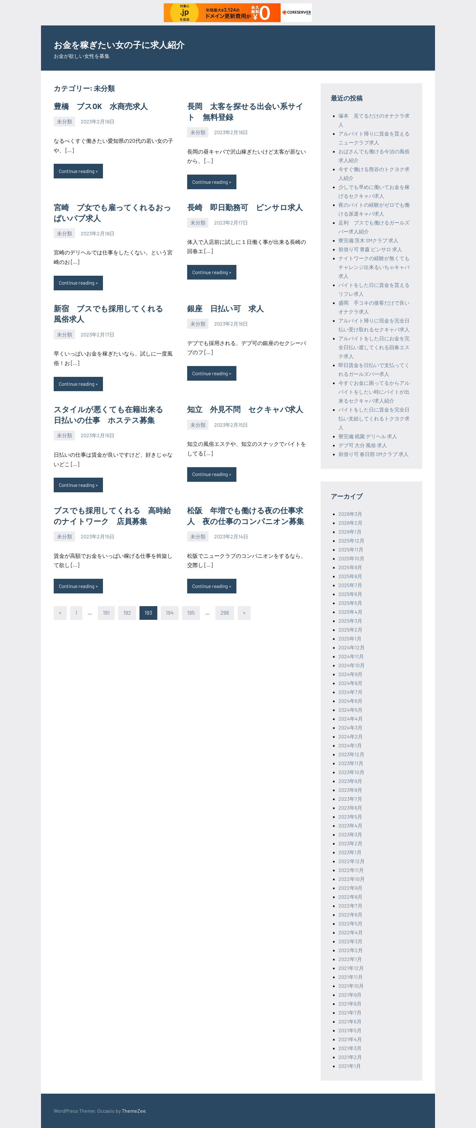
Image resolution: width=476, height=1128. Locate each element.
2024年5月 (350, 710)
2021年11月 (350, 977)
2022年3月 (350, 941)
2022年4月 (350, 932)
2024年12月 (351, 647)
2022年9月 (350, 888)
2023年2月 (350, 843)
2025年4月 (350, 612)
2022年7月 (350, 906)
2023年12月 (351, 754)
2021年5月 (350, 1030)
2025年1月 (350, 638)
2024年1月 (350, 745)
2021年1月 (349, 1066)
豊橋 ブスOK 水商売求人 (101, 106)
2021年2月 (350, 1057)
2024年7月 (350, 692)
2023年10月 (351, 772)
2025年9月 (350, 567)
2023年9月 (350, 781)
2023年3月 (350, 834)
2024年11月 (351, 656)
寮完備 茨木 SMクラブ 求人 (368, 240)
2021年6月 (350, 1021)
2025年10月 (351, 558)
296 (225, 615)
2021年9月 (350, 995)
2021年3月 (350, 1048)
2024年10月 (351, 665)
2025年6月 (350, 594)
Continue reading (78, 171)
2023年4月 (350, 825)
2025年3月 (350, 621)
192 (127, 615)
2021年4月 (350, 1039)
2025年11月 (351, 549)
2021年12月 (351, 968)
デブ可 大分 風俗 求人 (362, 445)
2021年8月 (350, 1003)
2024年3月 (350, 727)
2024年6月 (350, 701)
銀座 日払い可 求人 (225, 309)
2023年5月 (350, 816)
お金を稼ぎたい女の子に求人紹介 (141, 43)
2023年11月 (351, 763)
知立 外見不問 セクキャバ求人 (245, 410)
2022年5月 (350, 923)
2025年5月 (350, 603)
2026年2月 (350, 523)
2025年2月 (350, 629)
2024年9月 (350, 674)
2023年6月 (350, 808)
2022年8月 (350, 897)
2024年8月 (350, 683)
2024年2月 (350, 736)
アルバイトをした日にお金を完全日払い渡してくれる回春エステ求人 (374, 347)
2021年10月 (351, 986)
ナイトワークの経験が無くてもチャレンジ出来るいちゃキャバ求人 (374, 267)
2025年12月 (351, 540)
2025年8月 (350, 576)
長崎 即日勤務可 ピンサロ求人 (245, 207)
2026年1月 (350, 532)
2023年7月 (350, 799)
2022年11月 (351, 870)
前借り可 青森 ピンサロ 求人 (370, 249)
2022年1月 (350, 959)
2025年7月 (350, 585)
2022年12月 (351, 861)
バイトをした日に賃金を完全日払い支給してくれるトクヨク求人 (374, 418)
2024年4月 (350, 719)
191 (106, 615)
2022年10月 (351, 879)
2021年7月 (350, 1012)
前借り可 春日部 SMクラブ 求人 (373, 454)
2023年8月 (350, 790)
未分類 (64, 121)
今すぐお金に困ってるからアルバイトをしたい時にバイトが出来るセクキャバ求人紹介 (374, 392)
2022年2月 (350, 950)
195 (191, 615)
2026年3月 (350, 514)
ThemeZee (134, 1111)
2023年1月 (350, 852)
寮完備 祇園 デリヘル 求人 (367, 436)
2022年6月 (350, 914)
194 (169, 615)
